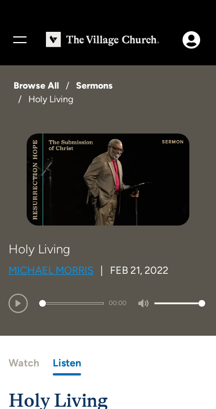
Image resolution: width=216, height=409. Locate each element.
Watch (24, 363)
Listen (67, 363)
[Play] (18, 303)
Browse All (36, 85)
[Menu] (19, 40)
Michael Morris (51, 270)
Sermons (94, 85)
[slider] (71, 303)
